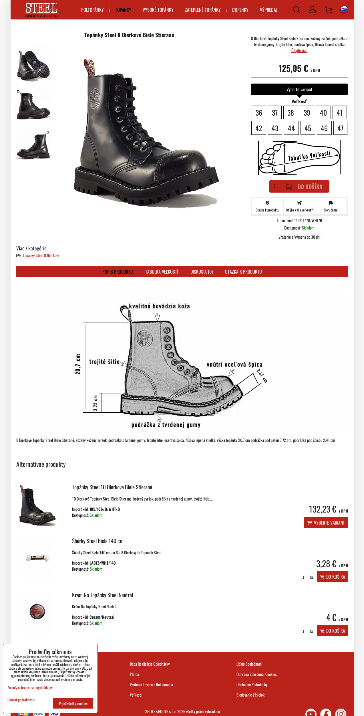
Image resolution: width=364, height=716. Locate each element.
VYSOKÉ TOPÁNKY (157, 9)
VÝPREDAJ (268, 9)
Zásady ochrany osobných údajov (30, 687)
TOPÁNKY (123, 9)
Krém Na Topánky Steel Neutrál (102, 595)
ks (306, 577)
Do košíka (304, 186)
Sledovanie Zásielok (250, 695)
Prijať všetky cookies (73, 703)
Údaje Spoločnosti (249, 664)
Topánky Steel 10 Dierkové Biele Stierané (112, 487)
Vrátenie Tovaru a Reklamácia (151, 684)
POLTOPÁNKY (92, 9)
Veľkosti (136, 695)
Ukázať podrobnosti (21, 700)
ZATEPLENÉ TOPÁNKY (202, 9)
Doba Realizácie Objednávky (150, 664)
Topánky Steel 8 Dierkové (41, 255)
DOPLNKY (240, 9)
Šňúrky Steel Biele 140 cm (98, 541)
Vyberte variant (326, 522)
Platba (134, 674)
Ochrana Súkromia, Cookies (256, 674)
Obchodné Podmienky (252, 684)
